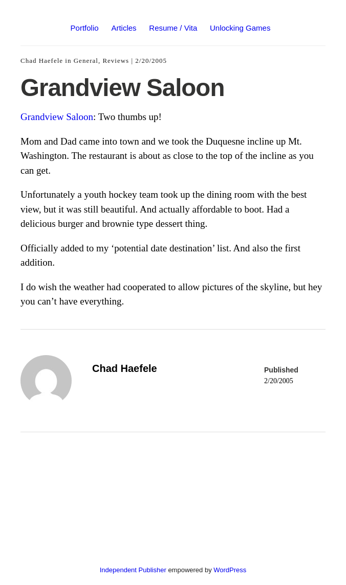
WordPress (229, 570)
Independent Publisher (133, 570)
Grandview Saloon (56, 116)
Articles (123, 28)
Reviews (115, 60)
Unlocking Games (240, 28)
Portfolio (85, 28)
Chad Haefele (41, 60)
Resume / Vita (173, 28)
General (86, 60)
